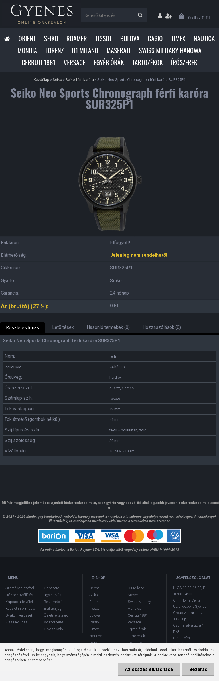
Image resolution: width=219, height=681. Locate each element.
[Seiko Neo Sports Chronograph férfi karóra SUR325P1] (109, 130)
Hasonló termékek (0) (108, 327)
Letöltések (63, 327)
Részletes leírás (22, 327)
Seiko (51, 38)
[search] (140, 15)
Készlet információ (20, 608)
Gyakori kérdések (19, 615)
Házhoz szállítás (19, 595)
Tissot (103, 38)
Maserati (119, 50)
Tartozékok (147, 62)
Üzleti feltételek (56, 615)
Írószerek (184, 62)
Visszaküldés (16, 622)
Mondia (27, 50)
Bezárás (198, 669)
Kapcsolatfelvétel (19, 602)
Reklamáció (53, 602)
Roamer (76, 38)
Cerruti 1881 (38, 62)
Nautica (204, 38)
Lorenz (54, 50)
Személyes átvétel (19, 588)
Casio (155, 38)
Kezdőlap (41, 80)
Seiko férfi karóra (80, 80)
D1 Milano (85, 50)
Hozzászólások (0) (162, 327)
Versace (74, 62)
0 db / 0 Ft (199, 18)
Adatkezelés (54, 622)
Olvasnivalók (54, 629)
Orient (27, 38)
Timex (178, 38)
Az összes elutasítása (149, 669)
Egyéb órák (109, 62)
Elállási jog (53, 608)
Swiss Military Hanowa (170, 50)
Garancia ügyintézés (52, 591)
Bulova (129, 38)
